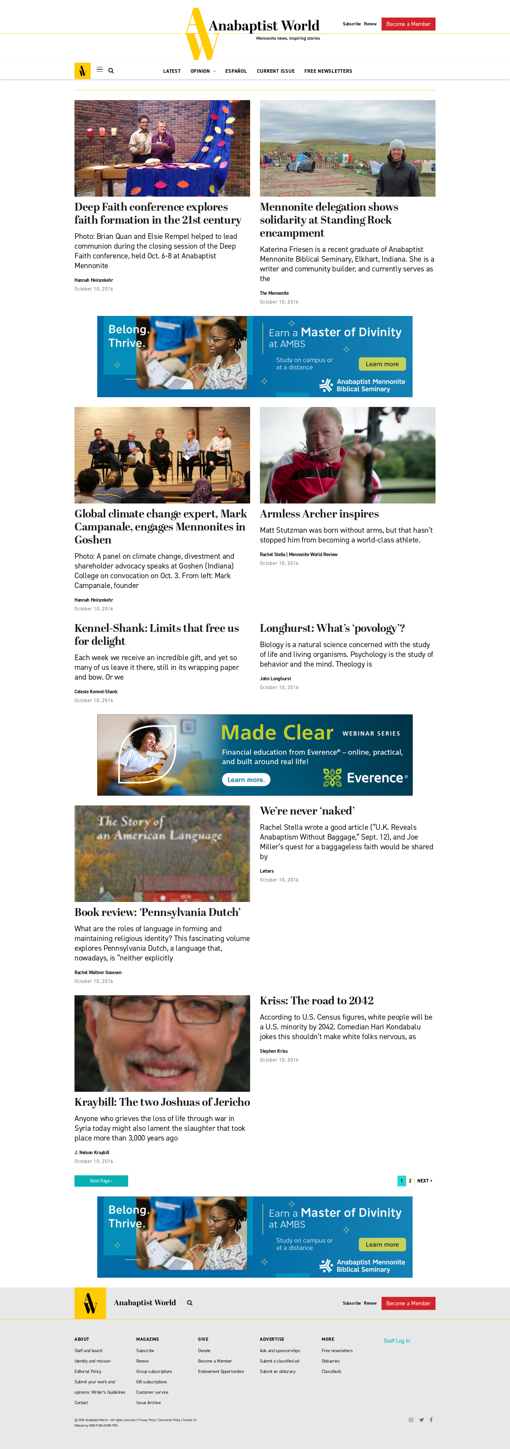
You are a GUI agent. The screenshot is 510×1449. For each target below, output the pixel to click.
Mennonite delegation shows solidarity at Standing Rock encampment (329, 221)
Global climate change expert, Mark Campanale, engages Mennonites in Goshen (160, 527)
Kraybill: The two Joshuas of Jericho (162, 1103)
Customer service (152, 1392)
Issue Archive (148, 1403)
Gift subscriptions (151, 1382)
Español (236, 71)
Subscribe (352, 24)
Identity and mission (92, 1361)
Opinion (203, 71)
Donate (204, 1351)
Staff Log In (396, 1341)
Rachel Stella (272, 554)
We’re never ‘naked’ (307, 811)
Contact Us (190, 1420)
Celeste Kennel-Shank (95, 691)
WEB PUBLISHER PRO (103, 1425)
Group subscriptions (154, 1371)
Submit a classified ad (279, 1361)
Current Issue (276, 71)
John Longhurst (275, 678)
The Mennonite (274, 293)
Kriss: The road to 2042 (316, 1001)
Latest (172, 71)
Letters (267, 871)
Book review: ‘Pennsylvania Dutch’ (157, 913)
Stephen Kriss (274, 1051)
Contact (81, 1403)
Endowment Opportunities (221, 1371)
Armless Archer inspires (319, 514)
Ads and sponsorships (280, 1351)
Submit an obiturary (278, 1371)
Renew (370, 24)
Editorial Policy (87, 1371)
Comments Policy (169, 1420)
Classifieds (331, 1371)
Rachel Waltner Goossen (98, 972)
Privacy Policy (146, 1420)
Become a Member (408, 24)
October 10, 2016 (94, 289)
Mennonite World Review (313, 554)
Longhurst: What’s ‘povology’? (333, 629)
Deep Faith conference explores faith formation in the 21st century (158, 214)
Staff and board (88, 1351)
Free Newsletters (328, 71)
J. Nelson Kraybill (91, 1152)
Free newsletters (337, 1351)
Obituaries (331, 1361)
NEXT (423, 1181)
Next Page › (101, 1181)
